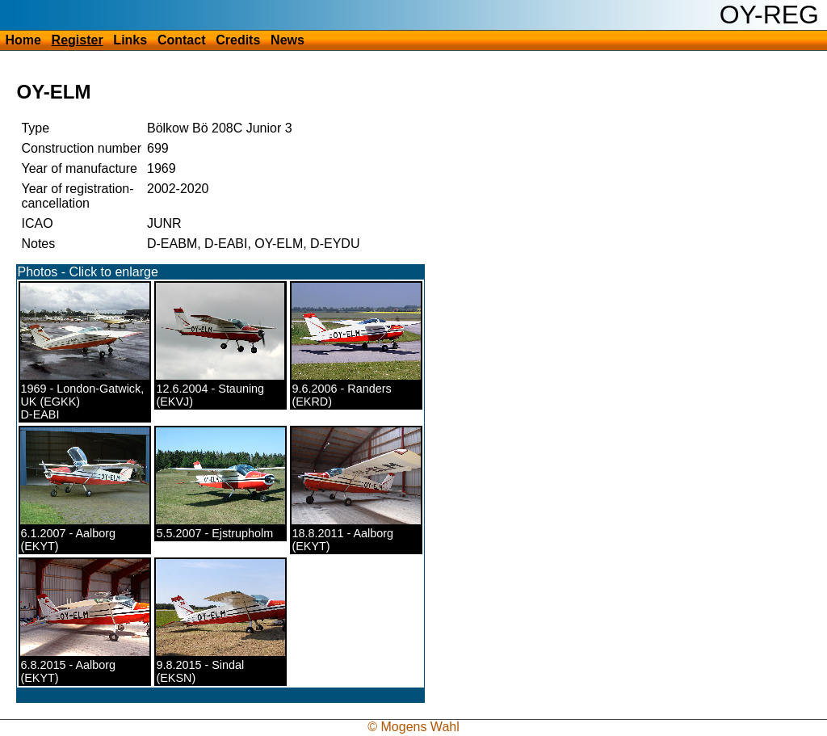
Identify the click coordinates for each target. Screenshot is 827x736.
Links (130, 40)
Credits (238, 40)
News (287, 40)
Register (77, 40)
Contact (181, 40)
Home (22, 40)
